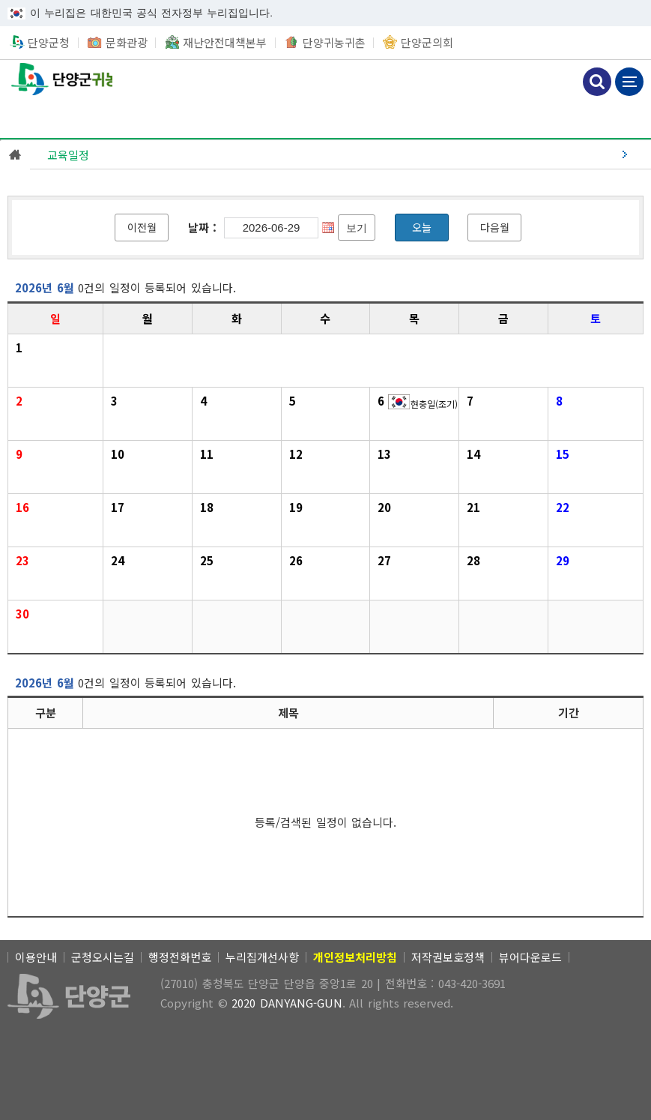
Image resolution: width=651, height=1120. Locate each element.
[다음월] (494, 227)
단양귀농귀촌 (334, 42)
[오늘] (422, 227)
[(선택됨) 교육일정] (340, 154)
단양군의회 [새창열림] (427, 42)
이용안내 (36, 957)
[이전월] (142, 227)
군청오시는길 (102, 957)
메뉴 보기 (629, 81)
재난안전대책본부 (225, 42)
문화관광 (127, 42)
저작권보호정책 (448, 957)
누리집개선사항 (262, 957)
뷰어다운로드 (530, 957)
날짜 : (202, 227)
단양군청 (49, 42)
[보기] (356, 227)
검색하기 (597, 81)
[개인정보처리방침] (355, 957)
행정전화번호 (179, 957)
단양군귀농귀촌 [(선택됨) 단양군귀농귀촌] (56, 79)
